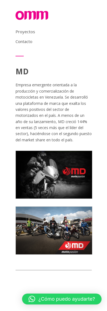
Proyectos (25, 31)
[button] (62, 299)
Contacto (24, 41)
